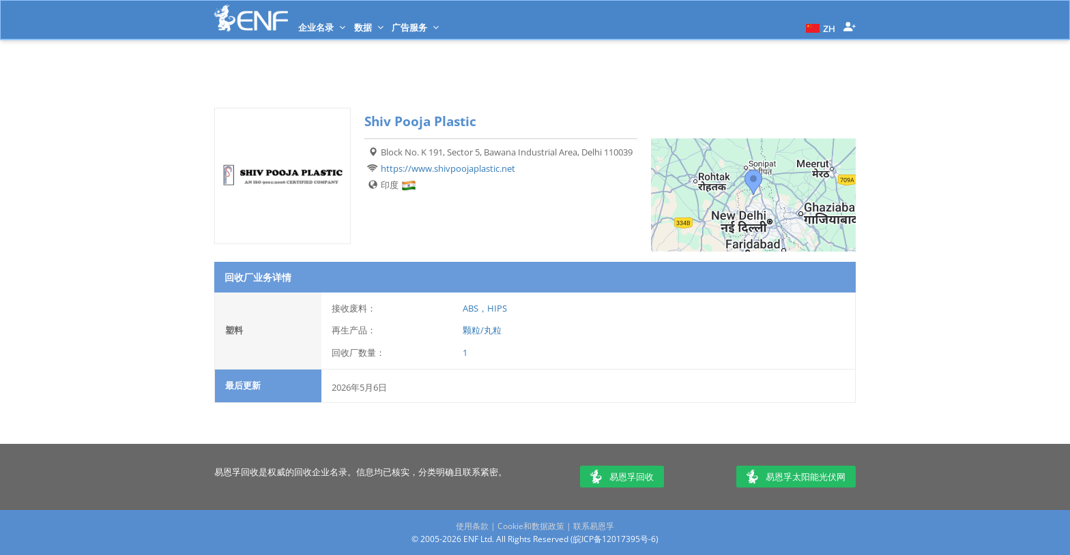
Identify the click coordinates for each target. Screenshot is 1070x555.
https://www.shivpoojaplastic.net (448, 168)
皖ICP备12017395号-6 (614, 539)
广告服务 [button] (415, 27)
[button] (819, 27)
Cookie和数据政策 (530, 526)
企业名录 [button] (321, 27)
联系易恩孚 (593, 526)
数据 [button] (369, 27)
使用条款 (472, 526)
